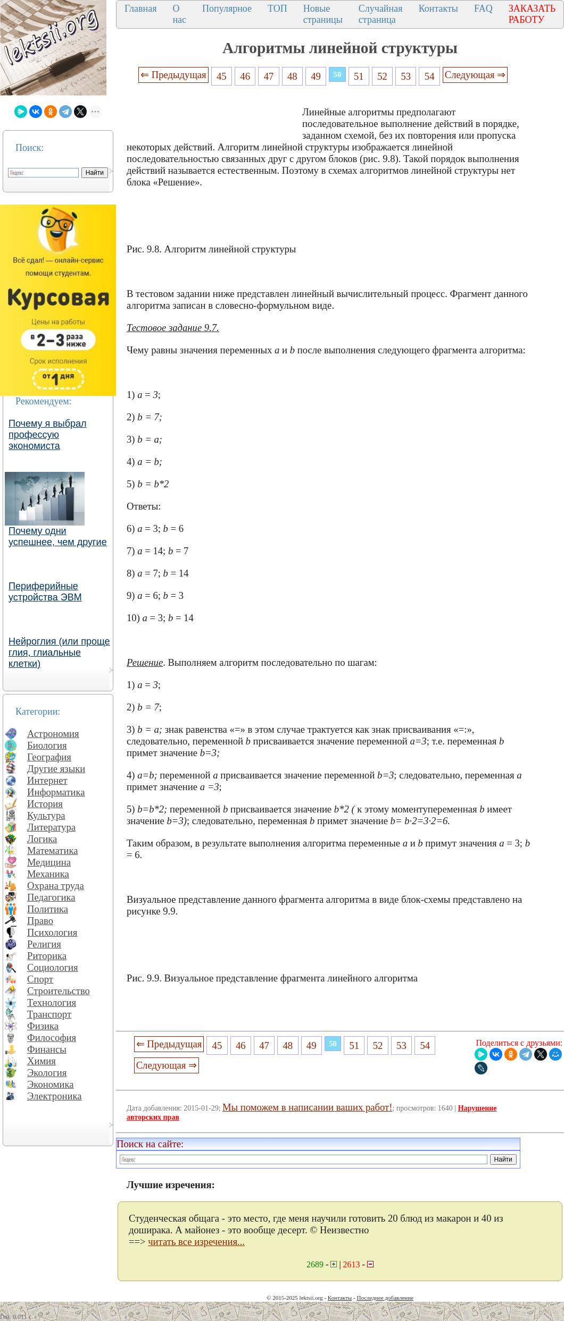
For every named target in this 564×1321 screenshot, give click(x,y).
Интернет (47, 780)
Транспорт (49, 1014)
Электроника (54, 1096)
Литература (51, 827)
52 (382, 76)
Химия (41, 1060)
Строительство (58, 990)
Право (40, 920)
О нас (179, 14)
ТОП (277, 8)
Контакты (438, 8)
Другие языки (56, 768)
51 (359, 76)
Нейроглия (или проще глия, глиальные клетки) (59, 652)
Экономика (50, 1084)
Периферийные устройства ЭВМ (45, 592)
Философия (51, 1037)
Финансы (47, 1049)
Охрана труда (55, 885)
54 (430, 76)
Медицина (49, 862)
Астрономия (53, 733)
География (49, 757)
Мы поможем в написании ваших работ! (307, 1107)
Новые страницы (323, 14)
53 (406, 76)
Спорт (40, 979)
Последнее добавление (384, 1297)
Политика (47, 908)
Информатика (56, 792)
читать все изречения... (196, 1241)
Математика (52, 850)
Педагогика (51, 897)
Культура (46, 815)
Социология (52, 967)
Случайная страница (381, 14)
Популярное (227, 8)
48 (292, 76)
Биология (47, 745)
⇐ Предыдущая (173, 74)
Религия (44, 944)
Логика (42, 838)
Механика (48, 873)
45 (222, 76)
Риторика (47, 955)
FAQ (483, 8)
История (45, 803)
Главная (140, 8)
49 (316, 76)
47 (269, 76)
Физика (43, 1025)
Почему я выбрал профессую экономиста (48, 434)
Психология (52, 932)
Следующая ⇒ (475, 74)
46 (245, 76)
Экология (47, 1072)
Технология (51, 1002)
